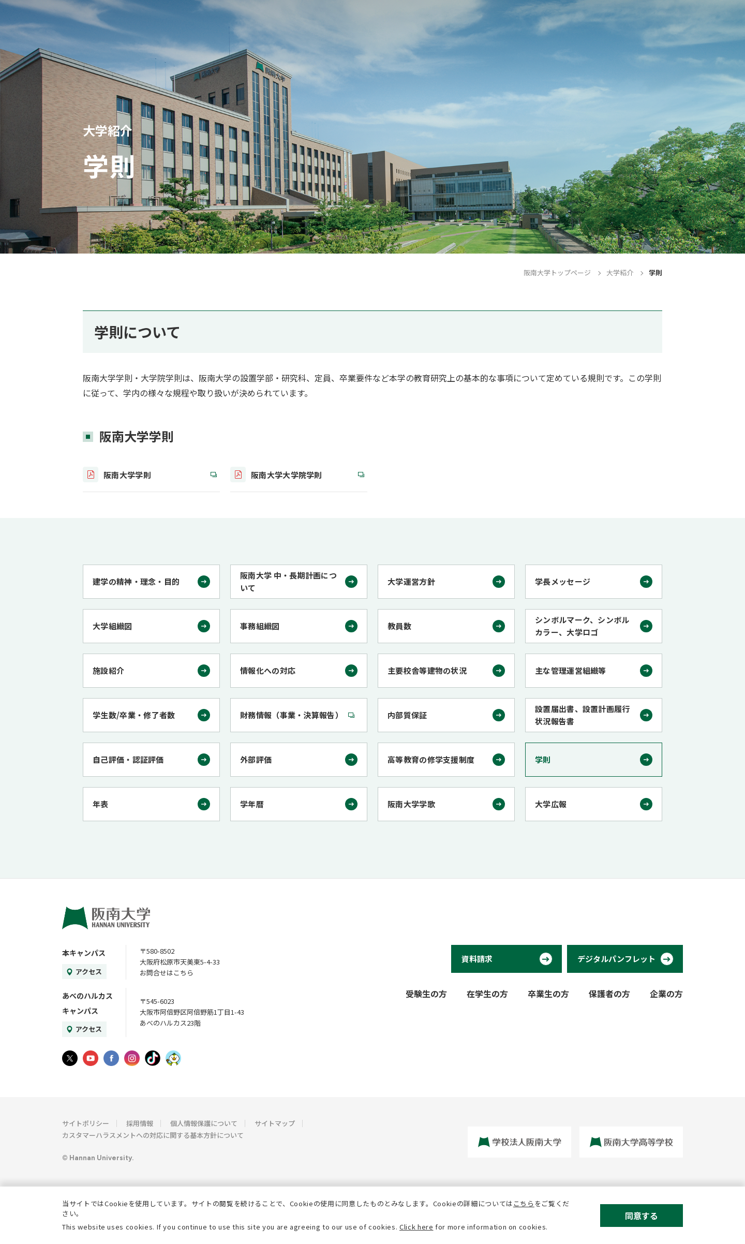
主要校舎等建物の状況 (427, 670)
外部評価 (256, 759)
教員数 (399, 625)
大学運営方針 (411, 581)
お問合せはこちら (166, 973)
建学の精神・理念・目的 (136, 581)
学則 (543, 759)
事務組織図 (260, 625)
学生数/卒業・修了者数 (134, 714)
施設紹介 (108, 670)
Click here (416, 1227)
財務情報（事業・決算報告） (291, 714)
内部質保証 (407, 714)
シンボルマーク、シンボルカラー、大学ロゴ (582, 626)
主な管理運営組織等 (570, 670)
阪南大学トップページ (557, 272)
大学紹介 (619, 272)
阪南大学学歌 (411, 803)
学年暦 (252, 803)
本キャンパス (84, 952)
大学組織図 (112, 625)
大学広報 (551, 803)
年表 (101, 803)
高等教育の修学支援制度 (431, 759)
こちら (523, 1203)
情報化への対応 (267, 670)
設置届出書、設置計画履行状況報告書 (582, 715)
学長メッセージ (562, 581)
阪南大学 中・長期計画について (288, 581)
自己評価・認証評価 (128, 759)
